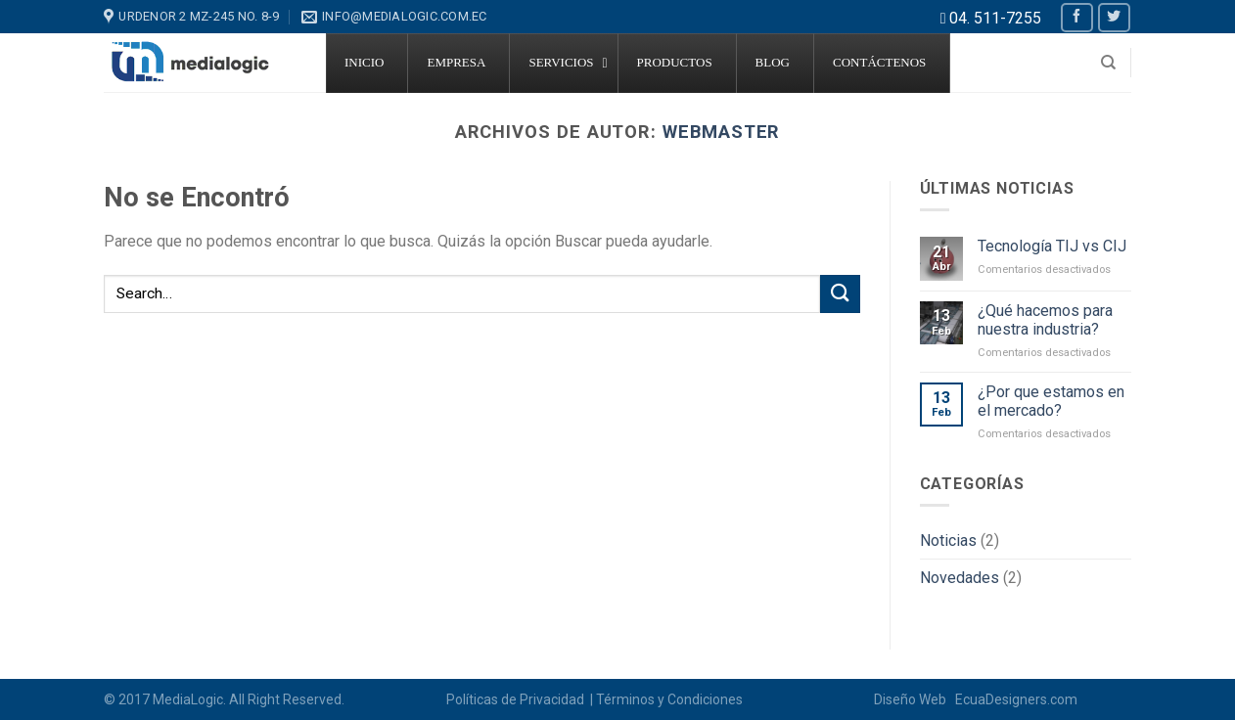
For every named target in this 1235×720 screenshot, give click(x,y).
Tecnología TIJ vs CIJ (1052, 246)
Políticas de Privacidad (516, 699)
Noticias (948, 540)
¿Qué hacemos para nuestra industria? (1045, 319)
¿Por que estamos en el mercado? (1051, 401)
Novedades (959, 577)
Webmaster (721, 131)
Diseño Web (913, 699)
